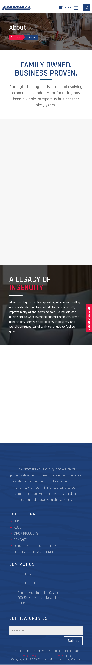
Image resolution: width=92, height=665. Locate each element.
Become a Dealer (89, 318)
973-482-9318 (27, 583)
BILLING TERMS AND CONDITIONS (38, 552)
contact (20, 539)
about (18, 527)
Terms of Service (53, 655)
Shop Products (26, 533)
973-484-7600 (27, 574)
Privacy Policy (28, 655)
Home (18, 521)
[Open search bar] (86, 7)
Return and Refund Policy (35, 545)
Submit (73, 640)
